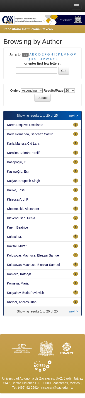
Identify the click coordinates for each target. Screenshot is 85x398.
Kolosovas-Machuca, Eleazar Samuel (33, 265)
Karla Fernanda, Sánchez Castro (30, 134)
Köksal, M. (14, 237)
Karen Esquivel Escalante (25, 125)
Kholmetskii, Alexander (23, 209)
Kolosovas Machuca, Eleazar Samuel (33, 255)
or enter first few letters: (42, 63)
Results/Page (53, 90)
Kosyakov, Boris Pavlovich (25, 293)
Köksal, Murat (17, 246)
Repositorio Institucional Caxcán (28, 29)
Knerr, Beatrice (17, 227)
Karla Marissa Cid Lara (23, 143)
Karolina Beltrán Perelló (23, 153)
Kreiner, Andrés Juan (21, 302)
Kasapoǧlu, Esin (18, 171)
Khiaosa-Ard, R (18, 199)
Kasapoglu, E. (17, 162)
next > (73, 115)
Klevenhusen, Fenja (21, 218)
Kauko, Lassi (16, 190)
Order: (15, 90)
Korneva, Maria (18, 283)
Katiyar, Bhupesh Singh (23, 181)
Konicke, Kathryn (19, 274)
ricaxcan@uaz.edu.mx (57, 387)
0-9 (25, 54)
